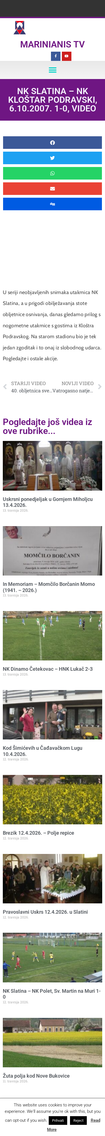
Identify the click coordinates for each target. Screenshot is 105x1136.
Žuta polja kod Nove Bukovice (36, 1076)
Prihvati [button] (58, 1120)
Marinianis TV (52, 44)
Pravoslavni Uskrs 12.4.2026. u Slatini (45, 912)
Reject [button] (78, 1120)
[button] (52, 70)
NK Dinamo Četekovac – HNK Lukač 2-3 (48, 669)
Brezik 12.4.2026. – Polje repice (38, 833)
